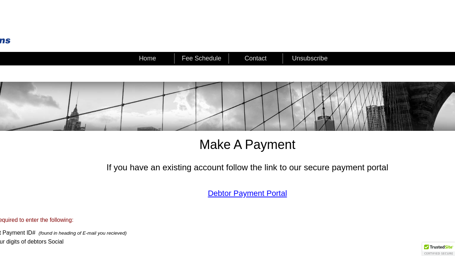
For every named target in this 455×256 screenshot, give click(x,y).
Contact (256, 58)
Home (147, 58)
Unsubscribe (310, 58)
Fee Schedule (201, 58)
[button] (438, 249)
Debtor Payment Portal (247, 193)
